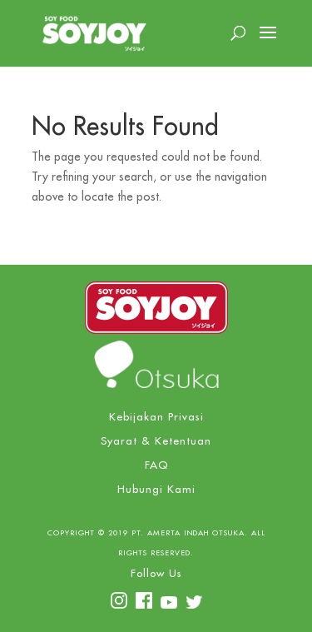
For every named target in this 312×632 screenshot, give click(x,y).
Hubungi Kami (156, 489)
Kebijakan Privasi (156, 416)
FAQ (156, 465)
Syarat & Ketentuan (156, 440)
